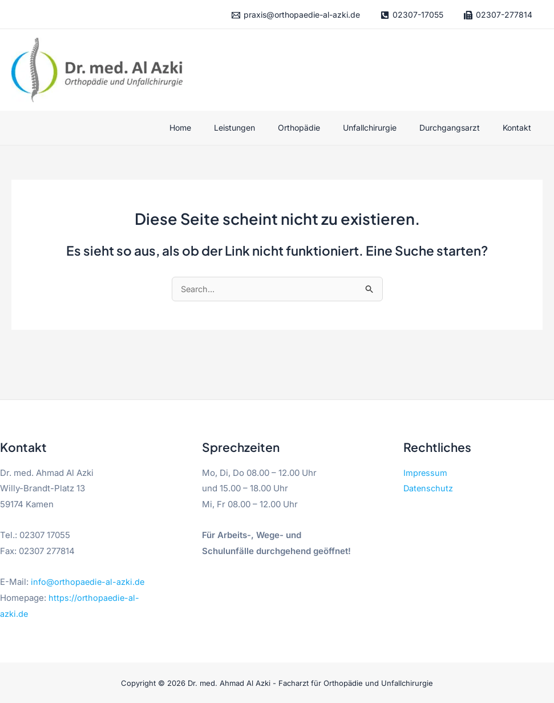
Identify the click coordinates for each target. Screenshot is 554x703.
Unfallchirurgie (387, 127)
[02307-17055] (411, 15)
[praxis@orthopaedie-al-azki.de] (295, 15)
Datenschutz (429, 489)
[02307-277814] (497, 15)
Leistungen (265, 127)
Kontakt (520, 127)
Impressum (425, 473)
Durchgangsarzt (460, 127)
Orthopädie (323, 127)
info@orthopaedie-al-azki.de (89, 581)
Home (218, 127)
